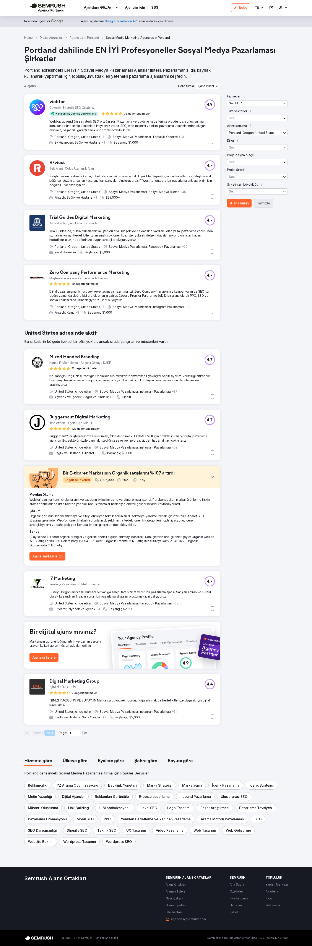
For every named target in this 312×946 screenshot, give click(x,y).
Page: (63, 733)
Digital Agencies (51, 37)
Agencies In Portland (84, 37)
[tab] (38, 761)
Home (28, 37)
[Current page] (75, 733)
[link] (135, 8)
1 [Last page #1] (88, 733)
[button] (259, 8)
